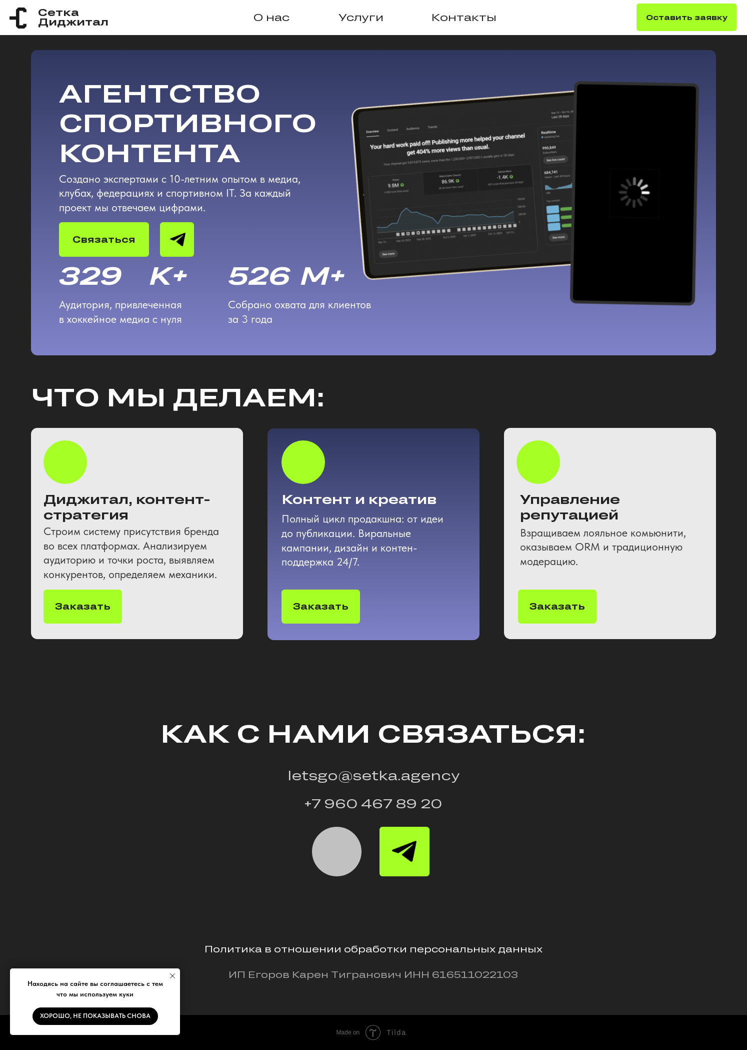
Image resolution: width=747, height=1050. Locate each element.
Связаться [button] (104, 239)
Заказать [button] (557, 606)
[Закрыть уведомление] (173, 976)
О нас (272, 17)
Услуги (361, 17)
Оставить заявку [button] (687, 17)
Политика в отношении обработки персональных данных (373, 949)
